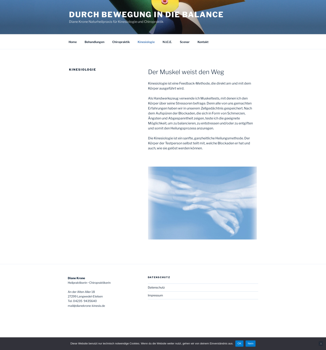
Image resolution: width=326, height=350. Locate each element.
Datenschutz (156, 287)
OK (239, 343)
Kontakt (203, 42)
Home (73, 42)
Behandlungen (94, 42)
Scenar (185, 42)
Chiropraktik (121, 42)
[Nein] (321, 343)
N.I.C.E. (167, 42)
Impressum (155, 295)
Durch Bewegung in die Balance (146, 14)
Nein (250, 343)
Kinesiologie (146, 42)
